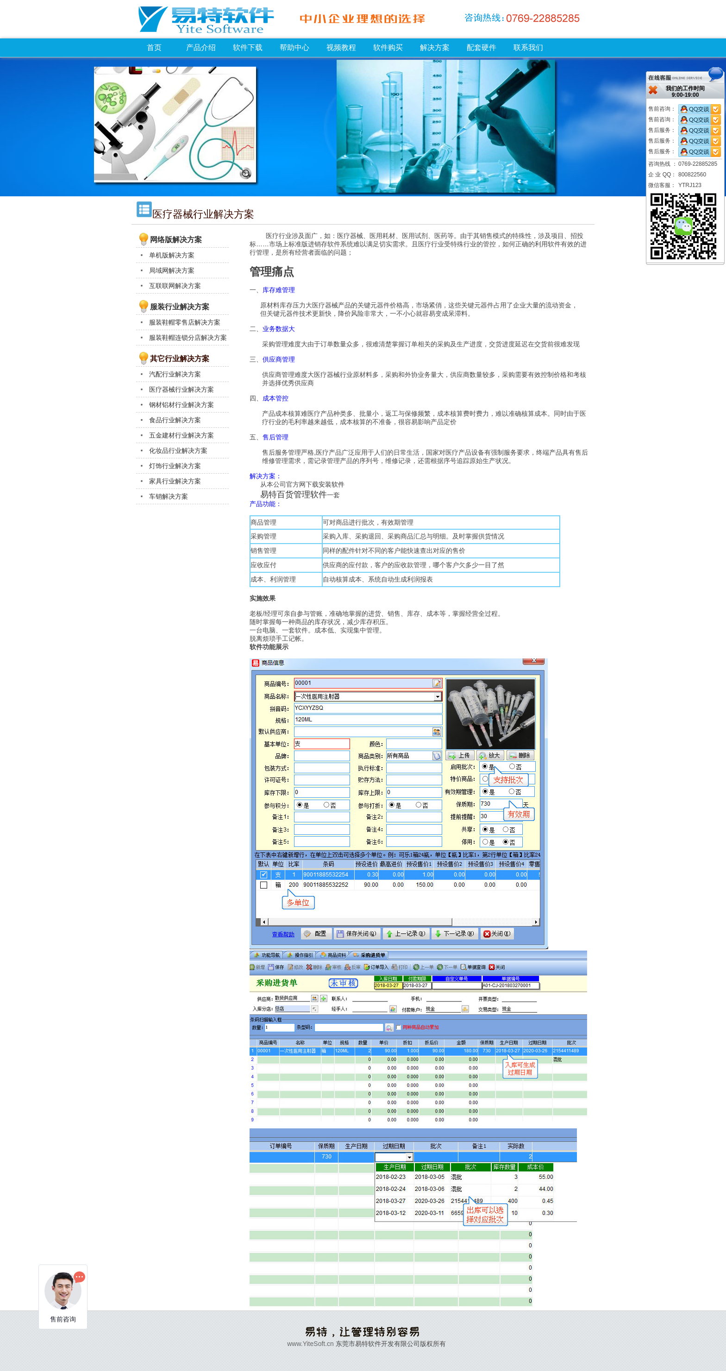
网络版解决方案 (176, 240)
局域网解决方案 (171, 270)
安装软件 (331, 484)
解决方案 (435, 47)
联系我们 (528, 47)
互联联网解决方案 (175, 285)
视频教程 (341, 47)
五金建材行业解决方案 (181, 435)
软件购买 (388, 47)
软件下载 (248, 47)
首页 (154, 47)
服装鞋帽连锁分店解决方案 (188, 337)
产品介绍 (201, 47)
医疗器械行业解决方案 (181, 389)
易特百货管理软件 (293, 494)
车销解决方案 (168, 496)
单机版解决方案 (171, 255)
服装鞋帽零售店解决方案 (184, 322)
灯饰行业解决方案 (175, 466)
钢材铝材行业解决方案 (181, 404)
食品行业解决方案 (175, 420)
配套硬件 (481, 47)
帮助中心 (294, 47)
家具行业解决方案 (175, 481)
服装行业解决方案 (179, 307)
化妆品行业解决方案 (178, 450)
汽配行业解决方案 (175, 374)
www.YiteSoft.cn (310, 1343)
